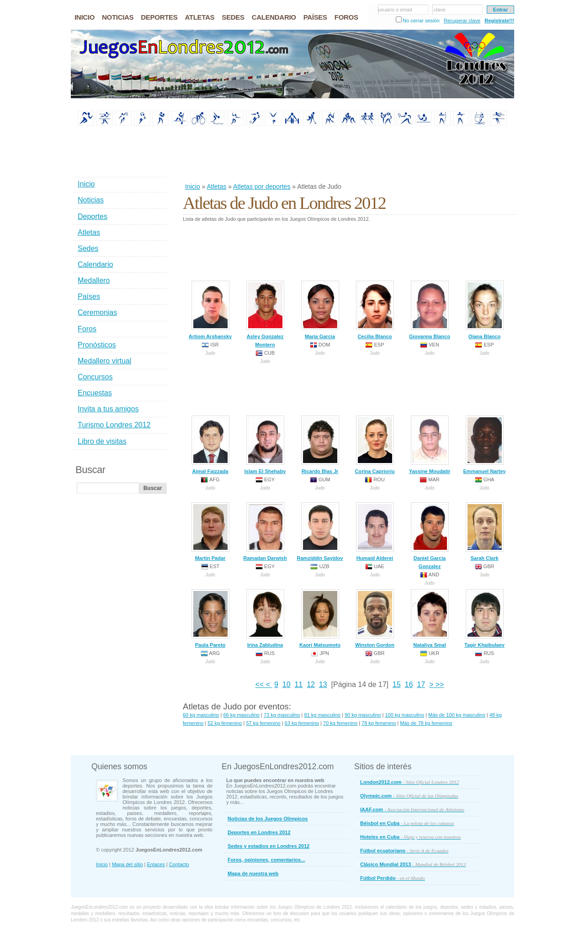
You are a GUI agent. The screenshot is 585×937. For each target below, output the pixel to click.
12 (311, 684)
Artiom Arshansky (210, 310)
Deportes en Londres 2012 (259, 832)
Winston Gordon (374, 618)
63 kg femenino (302, 723)
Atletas (216, 186)
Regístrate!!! (499, 20)
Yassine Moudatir (429, 444)
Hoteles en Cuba (410, 837)
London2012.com (409, 782)
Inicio (192, 186)
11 (298, 684)
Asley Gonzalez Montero (265, 314)
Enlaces (156, 864)
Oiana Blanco (485, 310)
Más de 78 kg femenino (426, 723)
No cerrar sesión (421, 20)
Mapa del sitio (127, 864)
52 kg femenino (224, 723)
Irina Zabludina (265, 618)
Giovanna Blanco (429, 310)
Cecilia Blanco (375, 310)
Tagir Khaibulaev (484, 618)
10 (286, 684)
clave (440, 9)
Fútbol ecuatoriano (404, 850)
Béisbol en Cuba (407, 823)
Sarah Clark (485, 531)
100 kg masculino (404, 715)
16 (409, 684)
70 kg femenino (340, 723)
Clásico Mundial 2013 (413, 864)
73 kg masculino (282, 715)
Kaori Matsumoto (319, 618)
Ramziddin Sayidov (320, 531)
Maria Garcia (320, 310)
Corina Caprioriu (375, 444)
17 (421, 684)
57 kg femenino (263, 723)
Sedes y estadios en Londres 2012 (268, 846)
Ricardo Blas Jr (320, 444)
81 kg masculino (322, 715)
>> (438, 684)
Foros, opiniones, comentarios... (266, 859)
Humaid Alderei (375, 531)
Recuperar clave (462, 20)
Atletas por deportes (261, 186)
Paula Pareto (210, 618)
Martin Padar (210, 531)
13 (323, 684)
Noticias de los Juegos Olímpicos (268, 818)
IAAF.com (412, 809)
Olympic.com (409, 796)
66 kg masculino (241, 715)
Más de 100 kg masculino (456, 715)
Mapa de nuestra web (253, 873)
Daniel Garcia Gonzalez (430, 535)
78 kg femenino (379, 723)
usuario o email (395, 9)
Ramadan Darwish (265, 531)
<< (260, 684)
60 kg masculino (201, 715)
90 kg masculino (363, 715)
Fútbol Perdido (392, 878)
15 (397, 684)
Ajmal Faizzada (210, 444)
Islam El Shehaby (265, 444)
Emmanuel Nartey (484, 444)
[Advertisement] (349, 155)
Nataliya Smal (430, 618)
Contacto (179, 864)
